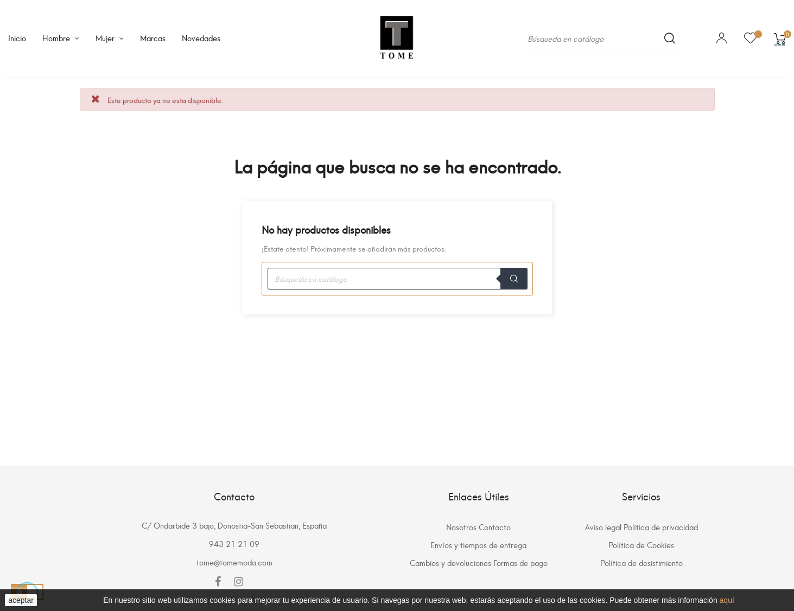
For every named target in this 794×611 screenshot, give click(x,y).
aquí (727, 600)
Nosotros (461, 526)
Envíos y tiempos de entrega (478, 544)
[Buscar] (601, 38)
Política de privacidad (661, 526)
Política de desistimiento (641, 562)
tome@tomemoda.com (234, 562)
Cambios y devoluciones (450, 562)
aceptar (21, 600)
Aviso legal (603, 526)
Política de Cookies (641, 544)
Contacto (495, 526)
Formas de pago (520, 562)
